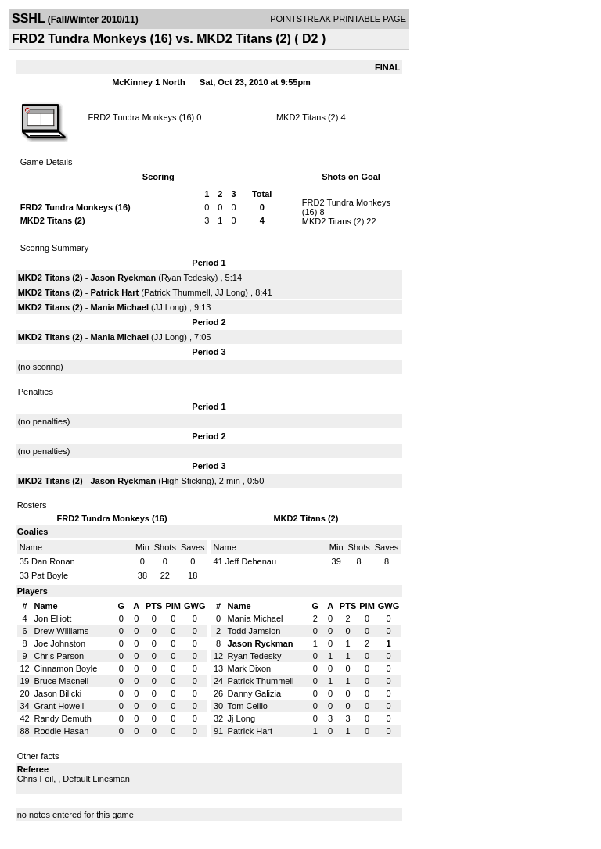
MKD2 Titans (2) (307, 117)
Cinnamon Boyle (66, 668)
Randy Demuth (63, 718)
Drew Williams (61, 631)
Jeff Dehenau (250, 561)
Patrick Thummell (177, 292)
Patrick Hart (114, 292)
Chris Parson (59, 656)
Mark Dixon (250, 668)
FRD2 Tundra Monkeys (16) (141, 117)
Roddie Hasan (61, 731)
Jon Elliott (53, 618)
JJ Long (230, 292)
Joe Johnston (59, 643)
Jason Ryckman (123, 277)
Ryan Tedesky (188, 277)
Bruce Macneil (61, 681)
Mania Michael (119, 307)
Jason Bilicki (58, 693)
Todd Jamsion (254, 631)
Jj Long (241, 718)
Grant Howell (59, 706)
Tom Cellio (248, 706)
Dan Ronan (53, 561)
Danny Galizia (254, 693)
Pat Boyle (49, 575)
